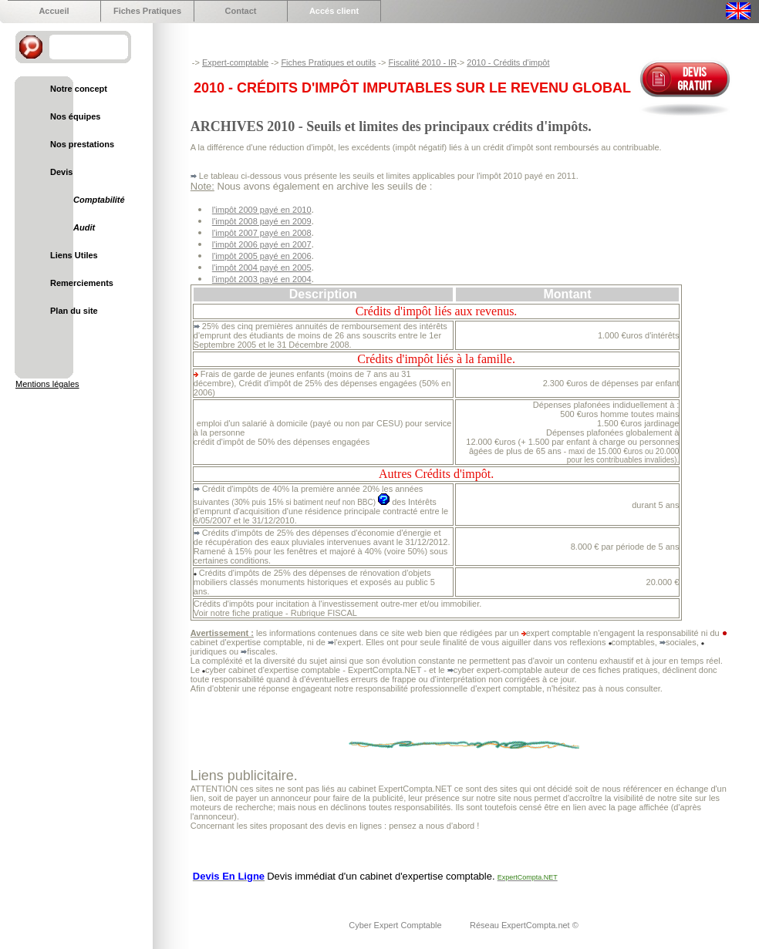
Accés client (334, 10)
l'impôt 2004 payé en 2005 (262, 267)
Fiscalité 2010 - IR (422, 62)
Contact (241, 10)
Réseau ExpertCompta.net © (524, 925)
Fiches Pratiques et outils (328, 62)
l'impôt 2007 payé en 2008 (262, 232)
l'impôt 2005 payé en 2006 (262, 256)
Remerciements (81, 283)
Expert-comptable (235, 62)
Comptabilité (99, 199)
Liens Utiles (74, 255)
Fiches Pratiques (147, 10)
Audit (84, 227)
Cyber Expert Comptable (396, 925)
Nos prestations (82, 144)
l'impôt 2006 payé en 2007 (262, 244)
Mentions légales (47, 384)
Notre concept (78, 88)
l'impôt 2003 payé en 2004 (262, 279)
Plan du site (74, 310)
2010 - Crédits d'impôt (508, 62)
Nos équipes (75, 116)
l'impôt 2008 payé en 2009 (262, 221)
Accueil (54, 10)
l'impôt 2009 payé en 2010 (262, 209)
